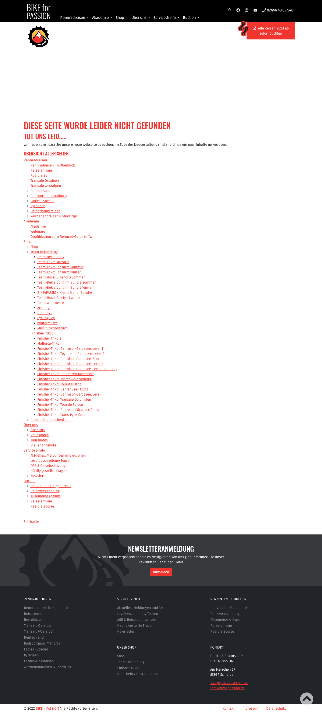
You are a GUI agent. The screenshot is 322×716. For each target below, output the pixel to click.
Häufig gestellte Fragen (135, 625)
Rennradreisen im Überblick (46, 608)
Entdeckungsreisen (39, 661)
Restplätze (32, 619)
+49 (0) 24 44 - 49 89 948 (229, 683)
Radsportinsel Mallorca (42, 643)
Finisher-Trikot (128, 668)
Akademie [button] (100, 17)
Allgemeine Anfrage (225, 619)
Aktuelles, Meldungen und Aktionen (145, 608)
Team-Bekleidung (130, 662)
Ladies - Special (36, 649)
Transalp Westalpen (39, 631)
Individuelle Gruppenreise (230, 608)
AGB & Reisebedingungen (136, 619)
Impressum (250, 708)
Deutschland (34, 637)
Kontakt (229, 708)
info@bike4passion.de (227, 688)
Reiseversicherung (225, 613)
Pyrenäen (31, 655)
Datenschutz (276, 708)
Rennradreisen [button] (73, 17)
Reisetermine (34, 613)
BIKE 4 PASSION (47, 708)
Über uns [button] (139, 17)
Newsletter (125, 631)
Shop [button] (120, 17)
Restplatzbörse (222, 631)
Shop (121, 656)
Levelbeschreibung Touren (137, 613)
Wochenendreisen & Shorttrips (47, 667)
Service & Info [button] (165, 17)
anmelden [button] (161, 572)
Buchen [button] (190, 17)
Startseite (31, 522)
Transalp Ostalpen (38, 625)
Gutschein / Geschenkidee (137, 674)
